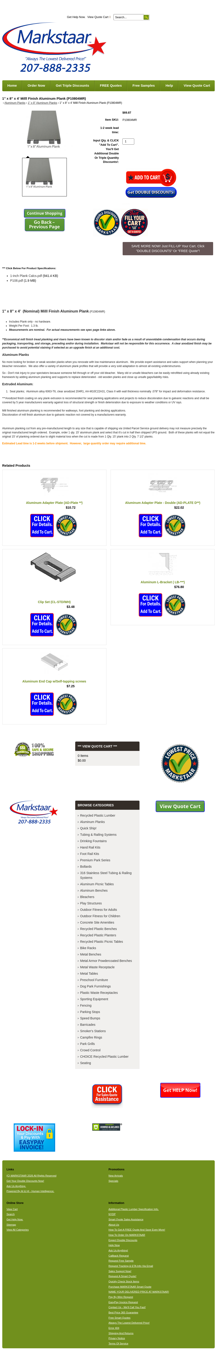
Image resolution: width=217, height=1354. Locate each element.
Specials (113, 1181)
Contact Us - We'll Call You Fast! (127, 1307)
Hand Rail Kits (90, 847)
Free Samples (143, 85)
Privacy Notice (116, 1338)
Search (10, 1214)
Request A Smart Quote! (122, 1276)
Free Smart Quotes (119, 1317)
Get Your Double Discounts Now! (25, 1181)
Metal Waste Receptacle (97, 967)
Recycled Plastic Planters (98, 935)
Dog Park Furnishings (95, 986)
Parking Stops (90, 1012)
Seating (85, 1063)
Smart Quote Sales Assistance (125, 1219)
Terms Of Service (118, 1343)
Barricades (88, 1024)
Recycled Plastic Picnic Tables (101, 941)
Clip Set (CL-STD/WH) (54, 602)
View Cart (12, 1209)
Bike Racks (88, 948)
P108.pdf (16, 280)
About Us (113, 1224)
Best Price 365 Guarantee (123, 1312)
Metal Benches (90, 954)
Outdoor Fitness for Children (100, 916)
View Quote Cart (99, 17)
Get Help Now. (76, 17)
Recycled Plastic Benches (98, 929)
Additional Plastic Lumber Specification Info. (133, 1209)
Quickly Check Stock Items (123, 1281)
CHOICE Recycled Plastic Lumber (104, 1056)
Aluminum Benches (94, 890)
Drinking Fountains (93, 841)
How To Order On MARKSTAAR (126, 1235)
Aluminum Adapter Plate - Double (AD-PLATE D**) (162, 503)
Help (169, 85)
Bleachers (87, 897)
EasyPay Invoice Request (123, 1302)
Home (12, 85)
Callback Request (118, 1255)
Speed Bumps (90, 1018)
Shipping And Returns (121, 1333)
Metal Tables (89, 973)
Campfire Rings (91, 1037)
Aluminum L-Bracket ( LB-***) (163, 582)
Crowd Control (90, 1050)
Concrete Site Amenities (97, 922)
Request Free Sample (121, 1260)
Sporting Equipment (94, 999)
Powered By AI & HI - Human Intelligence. (30, 1191)
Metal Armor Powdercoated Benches (106, 961)
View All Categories (17, 1229)
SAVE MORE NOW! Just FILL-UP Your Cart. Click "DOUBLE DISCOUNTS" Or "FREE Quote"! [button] (167, 248)
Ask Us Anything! (118, 1250)
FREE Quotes (111, 85)
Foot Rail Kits (89, 854)
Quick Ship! (88, 828)
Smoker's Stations (93, 1031)
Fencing (86, 1005)
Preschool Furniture (94, 980)
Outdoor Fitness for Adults (98, 909)
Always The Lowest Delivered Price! (129, 1322)
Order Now (36, 85)
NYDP (112, 1214)
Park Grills (87, 1044)
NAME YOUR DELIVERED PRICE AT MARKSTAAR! (138, 1291)
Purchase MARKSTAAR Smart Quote (129, 1286)
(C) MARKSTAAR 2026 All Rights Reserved (31, 1175)
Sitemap (11, 1224)
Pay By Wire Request (120, 1297)
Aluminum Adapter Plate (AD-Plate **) (54, 503)
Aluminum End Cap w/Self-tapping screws (54, 681)
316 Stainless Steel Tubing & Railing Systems (106, 875)
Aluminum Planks (14, 102)
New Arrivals (115, 1175)
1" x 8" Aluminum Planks (42, 102)
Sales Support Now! (119, 1271)
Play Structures (91, 903)
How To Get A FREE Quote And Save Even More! (136, 1229)
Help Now (114, 1245)
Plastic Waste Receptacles (99, 993)
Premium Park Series (95, 860)
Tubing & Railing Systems (98, 834)
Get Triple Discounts (72, 85)
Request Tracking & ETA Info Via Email (130, 1266)
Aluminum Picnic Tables (97, 884)
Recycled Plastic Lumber (97, 815)
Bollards (86, 866)
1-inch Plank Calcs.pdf (26, 276)
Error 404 (113, 1328)
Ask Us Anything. (16, 1186)
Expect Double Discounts (122, 1240)
